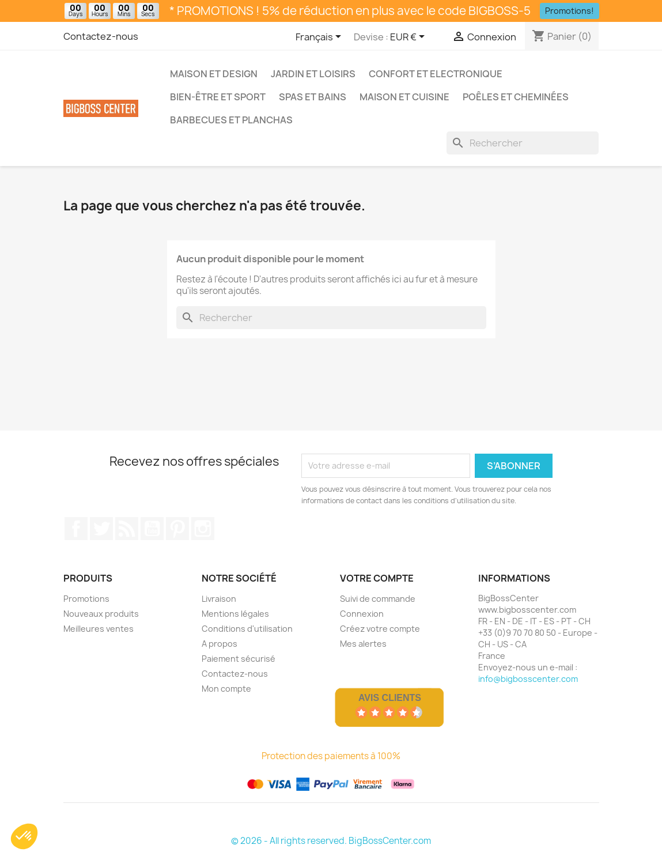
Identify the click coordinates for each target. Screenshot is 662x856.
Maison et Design (214, 73)
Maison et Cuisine (404, 96)
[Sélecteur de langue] (320, 37)
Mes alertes (363, 643)
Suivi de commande (377, 598)
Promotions (86, 598)
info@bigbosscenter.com (528, 678)
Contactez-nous (100, 36)
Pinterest (177, 528)
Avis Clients (389, 698)
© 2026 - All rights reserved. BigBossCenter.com (331, 841)
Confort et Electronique (435, 73)
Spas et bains (312, 96)
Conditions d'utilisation (247, 628)
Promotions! (569, 10)
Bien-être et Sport (218, 96)
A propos (219, 643)
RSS (126, 528)
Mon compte (226, 688)
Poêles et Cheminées (516, 96)
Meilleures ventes (98, 628)
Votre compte (377, 578)
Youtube (152, 528)
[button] (24, 836)
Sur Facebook (76, 528)
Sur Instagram (202, 528)
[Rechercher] (523, 142)
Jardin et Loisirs (313, 73)
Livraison (219, 598)
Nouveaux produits (101, 613)
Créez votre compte (380, 628)
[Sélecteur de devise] (409, 37)
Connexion (362, 613)
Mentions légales (235, 613)
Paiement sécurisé (238, 658)
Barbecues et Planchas (231, 120)
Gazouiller (101, 528)
